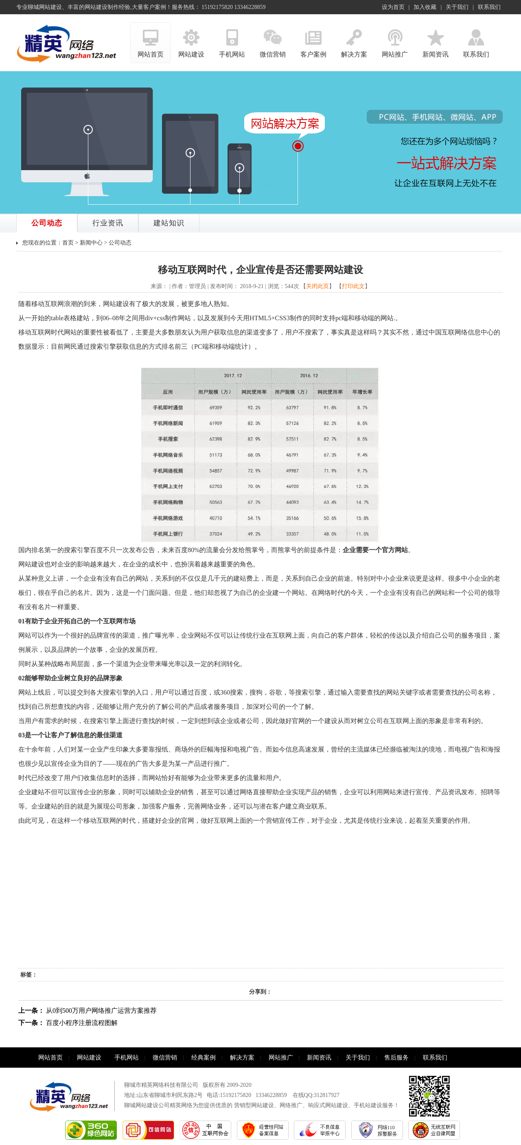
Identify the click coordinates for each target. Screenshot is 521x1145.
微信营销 (273, 40)
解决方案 (354, 40)
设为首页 (393, 7)
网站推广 (395, 40)
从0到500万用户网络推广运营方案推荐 (101, 1010)
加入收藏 (425, 7)
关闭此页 (317, 286)
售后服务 (396, 1057)
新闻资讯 (435, 40)
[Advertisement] (260, 907)
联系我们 (489, 7)
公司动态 (46, 223)
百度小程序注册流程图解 (82, 1022)
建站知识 (168, 223)
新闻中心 (91, 243)
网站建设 (191, 40)
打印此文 (353, 286)
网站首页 (151, 40)
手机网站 (232, 40)
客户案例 (313, 40)
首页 (68, 243)
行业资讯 (107, 223)
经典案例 (203, 1057)
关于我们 (457, 7)
